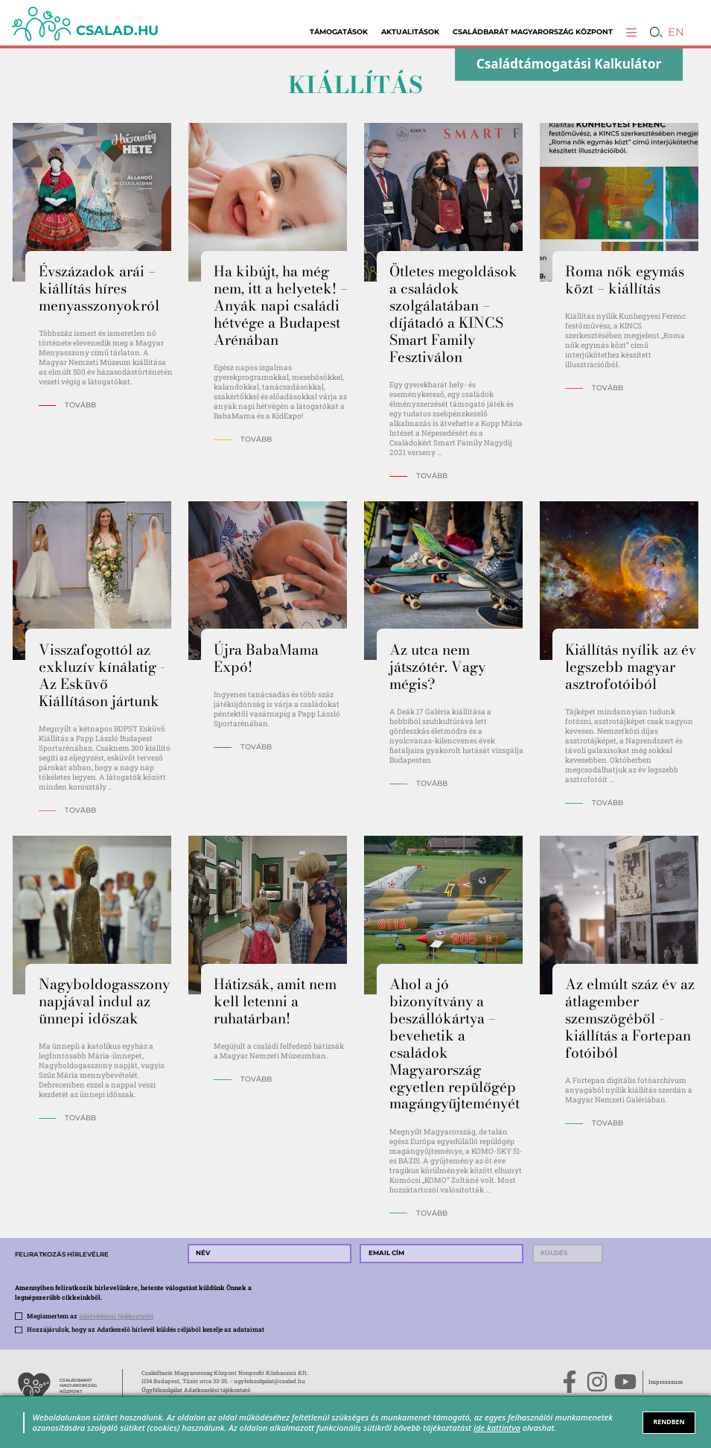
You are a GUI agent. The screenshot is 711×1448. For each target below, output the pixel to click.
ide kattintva (497, 1427)
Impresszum (665, 1381)
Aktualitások (410, 32)
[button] (631, 32)
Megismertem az (90, 1316)
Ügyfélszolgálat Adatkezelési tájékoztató (195, 1390)
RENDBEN (669, 1421)
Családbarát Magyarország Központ (533, 32)
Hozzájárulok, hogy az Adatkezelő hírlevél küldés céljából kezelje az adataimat (145, 1329)
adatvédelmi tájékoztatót (116, 1316)
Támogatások (339, 32)
